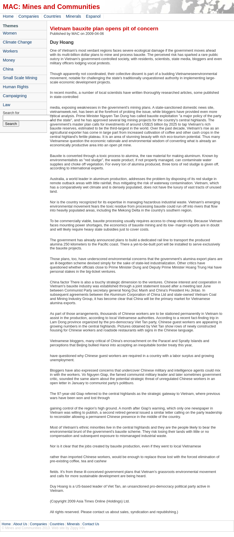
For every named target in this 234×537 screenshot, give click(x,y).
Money (9, 60)
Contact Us (90, 524)
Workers (10, 51)
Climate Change (17, 42)
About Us (20, 524)
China (8, 69)
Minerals (73, 16)
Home (8, 16)
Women (10, 33)
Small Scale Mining (20, 78)
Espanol (93, 16)
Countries (52, 16)
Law (6, 105)
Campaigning (15, 96)
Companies (28, 16)
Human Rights (15, 87)
